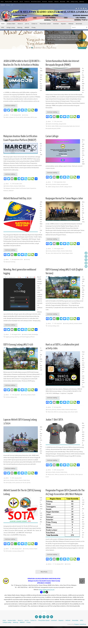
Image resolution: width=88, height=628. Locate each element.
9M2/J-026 (50, 412)
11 (49, 47)
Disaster (49, 124)
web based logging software (27, 337)
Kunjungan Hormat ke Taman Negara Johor (64, 198)
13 (52, 47)
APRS (72, 1)
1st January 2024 (59, 564)
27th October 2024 (17, 183)
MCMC (49, 126)
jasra (35, 117)
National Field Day (10, 262)
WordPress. (83, 624)
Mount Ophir (74, 412)
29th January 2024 (17, 478)
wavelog (16, 337)
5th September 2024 (17, 259)
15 (56, 47)
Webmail (60, 1)
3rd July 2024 (57, 407)
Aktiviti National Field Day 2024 (17, 198)
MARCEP (9, 5)
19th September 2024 (60, 182)
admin (7, 115)
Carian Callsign (52, 136)
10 (47, 47)
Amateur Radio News (19, 186)
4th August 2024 (16, 334)
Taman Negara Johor (67, 253)
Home (2, 1)
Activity (26, 115)
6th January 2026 (16, 115)
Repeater (54, 1)
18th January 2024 (17, 548)
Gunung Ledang (52, 326)
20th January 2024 (59, 470)
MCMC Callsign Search (66, 186)
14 (54, 47)
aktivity (71, 323)
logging (7, 337)
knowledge (55, 124)
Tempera (76, 624)
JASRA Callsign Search (53, 186)
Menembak (67, 1)
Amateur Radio (9, 1)
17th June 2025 (58, 121)
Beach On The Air (15, 117)
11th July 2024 (58, 323)
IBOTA (32, 117)
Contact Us (28, 1)
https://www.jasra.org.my (46, 589)
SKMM (58, 128)
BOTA (21, 117)
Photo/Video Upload (38, 1)
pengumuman (62, 124)
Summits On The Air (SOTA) (23, 482)
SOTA (13, 482)
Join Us (22, 1)
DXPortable (27, 117)
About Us (16, 1)
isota (57, 326)
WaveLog (3, 5)
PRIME (57, 126)
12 (50, 47)
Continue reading (11, 105)
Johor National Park (56, 253)
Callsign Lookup (80, 1)
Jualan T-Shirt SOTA (54, 419)
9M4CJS (7, 117)
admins (49, 564)
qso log (12, 337)
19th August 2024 (59, 248)
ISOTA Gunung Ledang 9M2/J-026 (18, 344)
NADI (53, 126)
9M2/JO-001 (51, 474)
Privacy (15, 5)
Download (47, 1)
